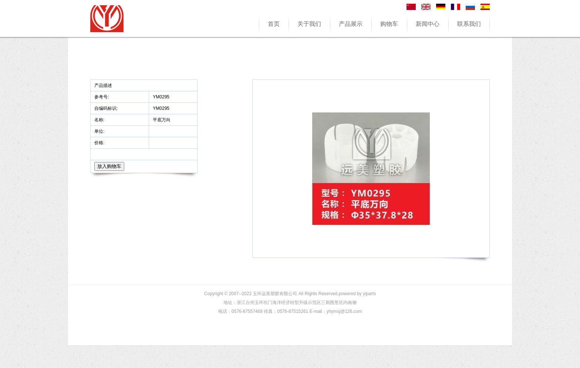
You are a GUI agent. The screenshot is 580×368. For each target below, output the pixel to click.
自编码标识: (106, 108)
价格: (100, 142)
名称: (100, 119)
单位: (100, 131)
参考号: (102, 96)
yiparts (369, 293)
